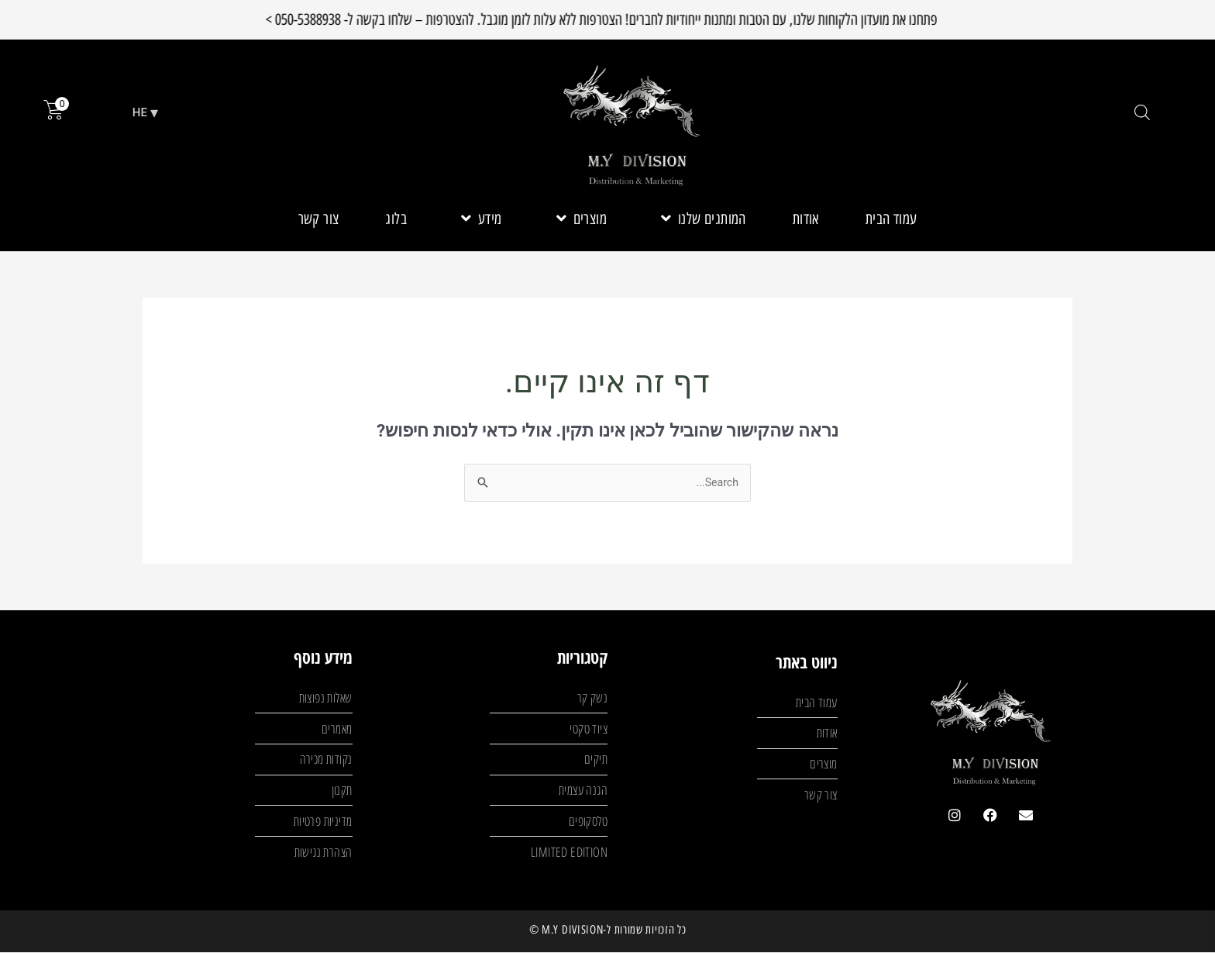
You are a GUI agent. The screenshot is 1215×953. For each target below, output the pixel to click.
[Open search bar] (1142, 112)
